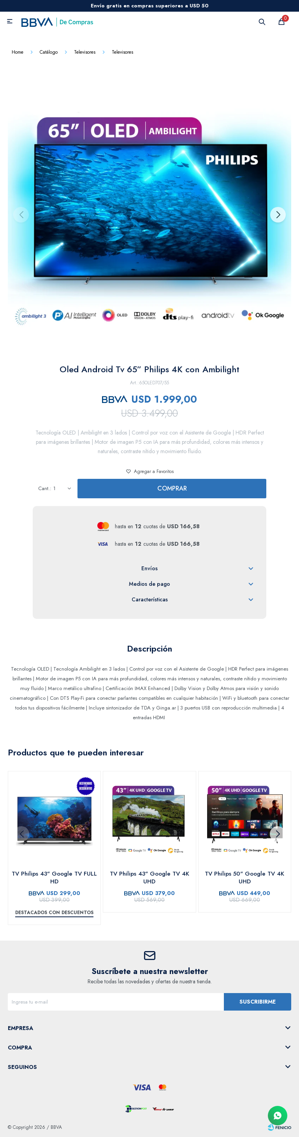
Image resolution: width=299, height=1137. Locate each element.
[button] (277, 214)
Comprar (172, 488)
